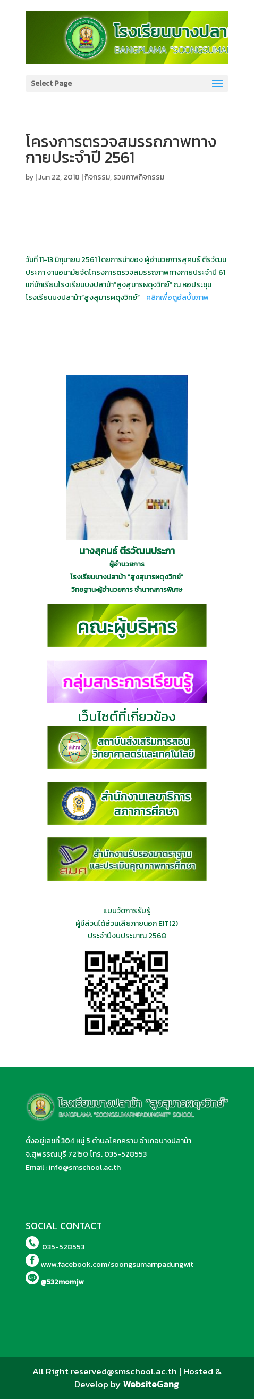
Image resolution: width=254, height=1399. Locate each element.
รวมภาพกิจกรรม (138, 177)
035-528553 (125, 1154)
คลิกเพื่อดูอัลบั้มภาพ (177, 297)
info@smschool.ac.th (85, 1167)
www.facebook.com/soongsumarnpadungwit (116, 1264)
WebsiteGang (151, 1384)
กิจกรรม (97, 177)
